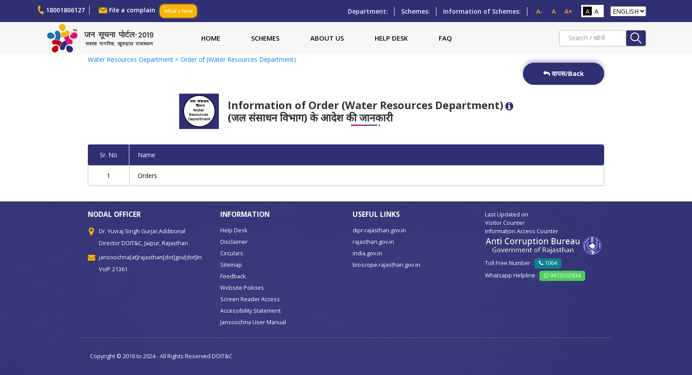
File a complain (132, 10)
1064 (548, 263)
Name (146, 155)
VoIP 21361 (113, 269)
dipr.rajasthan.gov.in (379, 230)
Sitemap (231, 265)
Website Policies (242, 288)
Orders (147, 175)
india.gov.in (367, 253)
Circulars (231, 253)
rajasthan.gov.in (373, 242)
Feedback (232, 276)
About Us (327, 38)
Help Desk (391, 38)
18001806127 (65, 10)
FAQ (445, 38)
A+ (568, 11)
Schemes (265, 38)
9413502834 (562, 275)
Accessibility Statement (250, 310)
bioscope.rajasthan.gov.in (386, 265)
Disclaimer (234, 242)
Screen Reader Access (250, 299)
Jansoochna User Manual (253, 322)
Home (210, 38)
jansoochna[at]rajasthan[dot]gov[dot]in (150, 257)
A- (539, 11)
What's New (178, 11)
